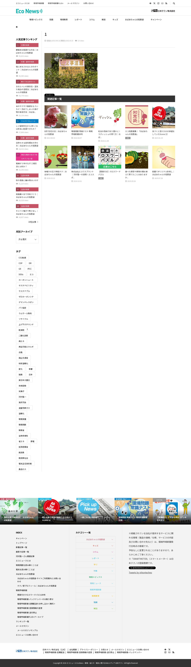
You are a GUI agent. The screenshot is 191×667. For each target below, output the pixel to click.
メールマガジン (73, 3)
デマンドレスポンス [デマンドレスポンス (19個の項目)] (26, 302)
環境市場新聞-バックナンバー (129, 652)
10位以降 (32, 222)
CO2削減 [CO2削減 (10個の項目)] (22, 257)
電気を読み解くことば (25, 569)
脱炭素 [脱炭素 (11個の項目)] (21, 452)
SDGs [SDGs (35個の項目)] (21, 274)
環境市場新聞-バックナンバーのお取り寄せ (35, 599)
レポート (78, 19)
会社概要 (73, 649)
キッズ (115, 19)
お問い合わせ (88, 3)
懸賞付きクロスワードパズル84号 (31, 594)
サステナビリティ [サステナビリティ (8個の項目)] (26, 285)
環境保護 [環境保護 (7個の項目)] (22, 419)
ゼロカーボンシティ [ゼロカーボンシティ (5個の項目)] (26, 297)
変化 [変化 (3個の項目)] (20, 369)
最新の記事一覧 (22, 551)
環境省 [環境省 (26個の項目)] (21, 430)
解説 (103, 19)
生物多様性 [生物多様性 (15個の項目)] (23, 435)
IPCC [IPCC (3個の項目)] (29, 268)
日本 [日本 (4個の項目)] (30, 374)
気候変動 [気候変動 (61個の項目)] (22, 385)
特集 (95, 570)
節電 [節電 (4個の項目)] (32, 441)
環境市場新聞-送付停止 (27, 612)
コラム (92, 19)
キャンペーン (156, 19)
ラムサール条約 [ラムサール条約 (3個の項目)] (25, 313)
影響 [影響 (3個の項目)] (30, 369)
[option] (22, 511)
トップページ (21, 542)
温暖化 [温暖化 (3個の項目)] (21, 413)
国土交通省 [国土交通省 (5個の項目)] (23, 357)
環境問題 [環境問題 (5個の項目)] (22, 424)
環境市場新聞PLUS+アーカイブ (30, 617)
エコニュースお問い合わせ (27, 634)
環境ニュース (95, 583)
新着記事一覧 (21, 547)
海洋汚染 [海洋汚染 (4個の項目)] (22, 402)
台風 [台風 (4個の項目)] (20, 352)
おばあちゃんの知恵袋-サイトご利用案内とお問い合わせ (39, 580)
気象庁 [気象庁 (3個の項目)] (21, 391)
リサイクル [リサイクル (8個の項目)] (23, 319)
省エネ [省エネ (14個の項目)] (21, 441)
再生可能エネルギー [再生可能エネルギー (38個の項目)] (26, 347)
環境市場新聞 (39, 3)
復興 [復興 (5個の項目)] (20, 374)
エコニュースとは (23, 3)
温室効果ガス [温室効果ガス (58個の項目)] (24, 408)
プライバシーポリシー (89, 649)
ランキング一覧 (22, 621)
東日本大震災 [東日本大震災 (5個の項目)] (24, 380)
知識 (51, 19)
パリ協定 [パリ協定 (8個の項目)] (22, 307)
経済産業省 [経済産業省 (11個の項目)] (23, 447)
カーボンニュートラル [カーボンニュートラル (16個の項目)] (26, 280)
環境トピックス (35, 19)
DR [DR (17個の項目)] (30, 263)
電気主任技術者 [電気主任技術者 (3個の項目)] (25, 463)
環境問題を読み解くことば (27, 565)
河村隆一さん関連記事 (25, 556)
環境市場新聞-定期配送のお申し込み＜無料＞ (36, 603)
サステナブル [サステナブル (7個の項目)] (24, 291)
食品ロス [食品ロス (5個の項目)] (22, 469)
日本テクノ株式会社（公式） (55, 649)
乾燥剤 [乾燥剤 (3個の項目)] (21, 330)
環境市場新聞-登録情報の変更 (29, 608)
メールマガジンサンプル (27, 630)
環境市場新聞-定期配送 (54, 652)
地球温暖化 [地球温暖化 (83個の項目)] (23, 363)
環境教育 (64, 19)
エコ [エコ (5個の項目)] (31, 274)
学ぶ (95, 564)
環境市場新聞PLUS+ (55, 3)
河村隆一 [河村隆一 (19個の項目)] (22, 396)
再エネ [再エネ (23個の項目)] (21, 341)
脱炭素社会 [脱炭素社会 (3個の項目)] (23, 458)
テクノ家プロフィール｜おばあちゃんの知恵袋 (36, 585)
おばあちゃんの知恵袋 (134, 19)
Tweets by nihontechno (140, 572)
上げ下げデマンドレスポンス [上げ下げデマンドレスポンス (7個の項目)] (26, 325)
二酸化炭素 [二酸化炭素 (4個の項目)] (23, 335)
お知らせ (104, 649)
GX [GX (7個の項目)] (20, 268)
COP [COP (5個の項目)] (20, 263)
